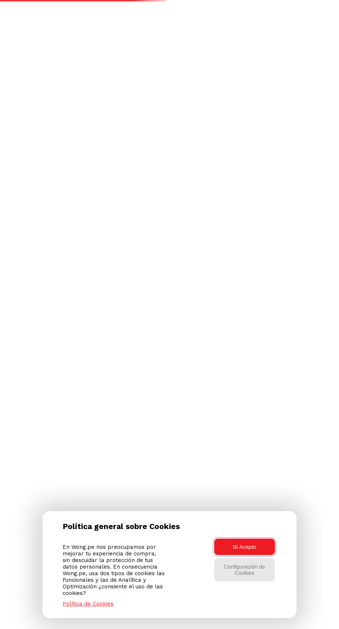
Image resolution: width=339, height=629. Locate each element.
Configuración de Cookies (244, 569)
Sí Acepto (244, 547)
